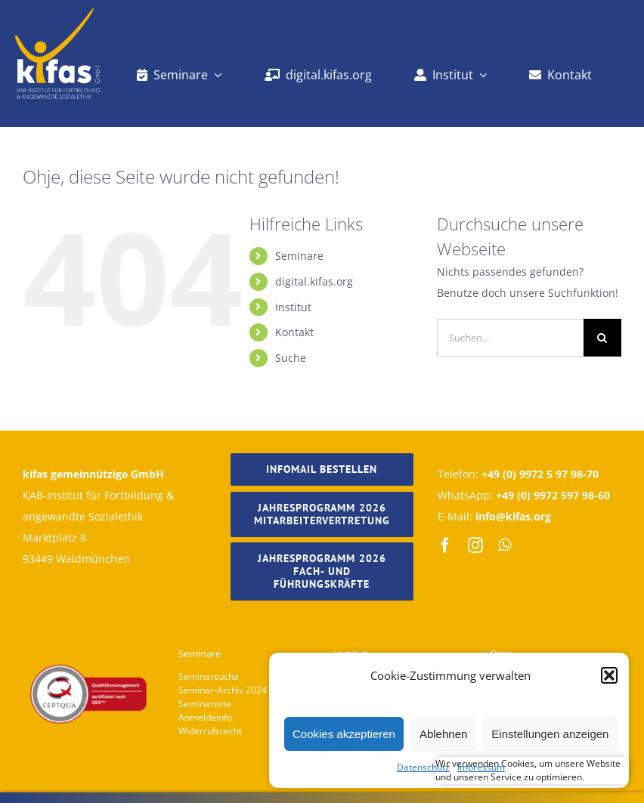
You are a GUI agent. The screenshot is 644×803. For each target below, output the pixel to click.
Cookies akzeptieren (344, 733)
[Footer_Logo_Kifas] (88, 628)
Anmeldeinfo (205, 717)
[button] (609, 675)
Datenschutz (423, 767)
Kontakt (294, 332)
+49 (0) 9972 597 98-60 (553, 495)
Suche (290, 358)
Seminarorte (204, 703)
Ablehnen (443, 733)
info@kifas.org (513, 516)
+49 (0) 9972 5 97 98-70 (540, 474)
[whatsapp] (504, 545)
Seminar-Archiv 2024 (222, 690)
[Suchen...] (510, 338)
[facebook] (445, 545)
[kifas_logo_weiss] (58, 10)
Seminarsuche (208, 676)
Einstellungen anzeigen (549, 733)
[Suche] (602, 338)
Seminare (299, 256)
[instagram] (475, 545)
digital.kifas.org (314, 281)
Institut (293, 307)
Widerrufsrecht (210, 730)
